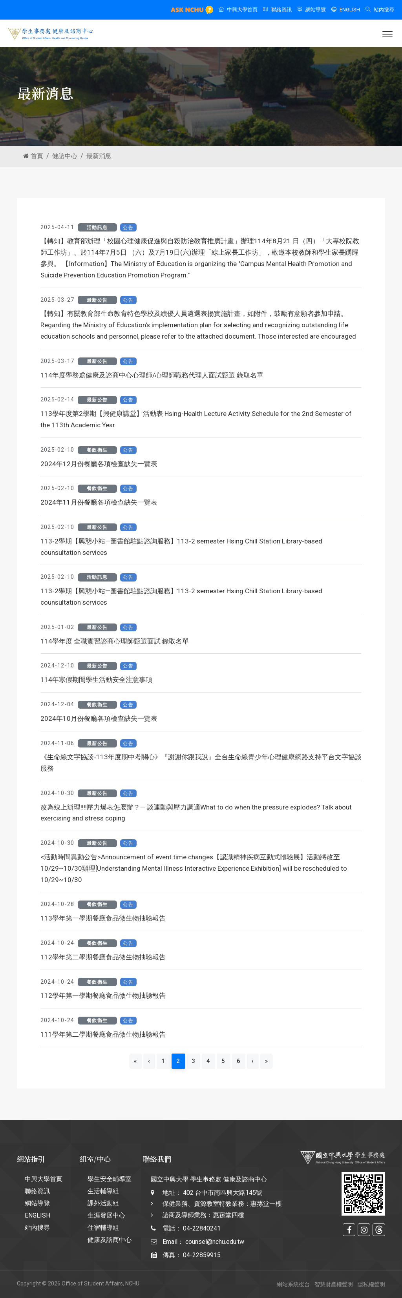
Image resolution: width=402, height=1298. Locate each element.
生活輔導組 (103, 1191)
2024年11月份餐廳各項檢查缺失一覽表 (98, 502)
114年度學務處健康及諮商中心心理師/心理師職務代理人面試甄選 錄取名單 (151, 375)
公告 (128, 227)
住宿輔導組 (103, 1227)
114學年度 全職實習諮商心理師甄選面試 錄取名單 (114, 641)
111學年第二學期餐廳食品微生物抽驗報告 (103, 1034)
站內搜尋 (379, 10)
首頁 (33, 156)
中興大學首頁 (238, 10)
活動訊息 (97, 227)
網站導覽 (311, 10)
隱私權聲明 (371, 1284)
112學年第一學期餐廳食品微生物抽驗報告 (103, 995)
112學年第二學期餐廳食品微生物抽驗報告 (103, 957)
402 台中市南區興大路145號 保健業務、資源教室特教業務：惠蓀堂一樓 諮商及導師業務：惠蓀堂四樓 (222, 1204)
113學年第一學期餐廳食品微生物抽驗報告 (103, 918)
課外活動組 (103, 1203)
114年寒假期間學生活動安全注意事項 (96, 680)
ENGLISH (345, 10)
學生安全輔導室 (110, 1179)
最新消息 (98, 156)
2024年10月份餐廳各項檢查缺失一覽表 (98, 718)
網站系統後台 (293, 1284)
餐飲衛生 (97, 450)
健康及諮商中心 (110, 1239)
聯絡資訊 (277, 10)
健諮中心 (64, 156)
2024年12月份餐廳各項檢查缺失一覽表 (98, 464)
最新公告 (97, 300)
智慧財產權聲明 (333, 1284)
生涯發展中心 (106, 1215)
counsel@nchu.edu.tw (214, 1241)
